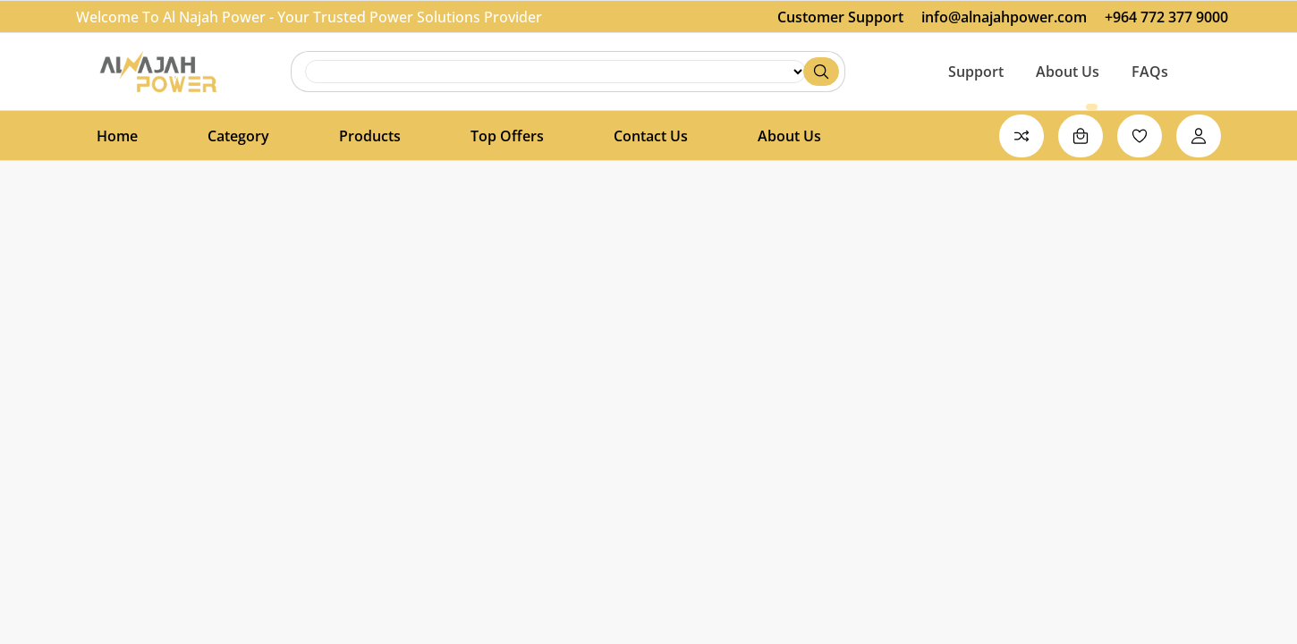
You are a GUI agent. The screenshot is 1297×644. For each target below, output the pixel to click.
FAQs (1150, 71)
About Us (1067, 71)
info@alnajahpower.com (1004, 17)
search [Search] (555, 71)
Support (976, 71)
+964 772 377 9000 (1166, 17)
